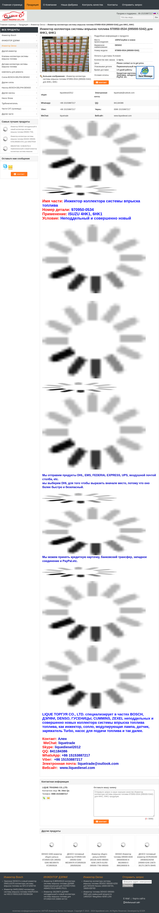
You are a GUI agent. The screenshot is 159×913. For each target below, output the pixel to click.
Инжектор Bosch (9, 35)
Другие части (7, 114)
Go (156, 17)
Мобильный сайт (131, 902)
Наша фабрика (69, 4)
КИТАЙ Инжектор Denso (52, 911)
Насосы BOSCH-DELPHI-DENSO (16, 88)
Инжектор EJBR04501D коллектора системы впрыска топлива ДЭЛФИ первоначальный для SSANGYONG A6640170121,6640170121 (59, 884)
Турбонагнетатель (10, 103)
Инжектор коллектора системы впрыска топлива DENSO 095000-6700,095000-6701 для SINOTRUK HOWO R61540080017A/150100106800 (23, 141)
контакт (103, 82)
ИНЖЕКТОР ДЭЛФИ (11, 40)
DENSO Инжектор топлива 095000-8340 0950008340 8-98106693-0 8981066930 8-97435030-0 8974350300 (123, 862)
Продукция (33, 4)
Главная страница (12, 4)
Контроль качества (92, 4)
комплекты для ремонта (12, 72)
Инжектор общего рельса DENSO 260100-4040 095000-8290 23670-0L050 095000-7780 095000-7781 (99, 861)
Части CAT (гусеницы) (11, 109)
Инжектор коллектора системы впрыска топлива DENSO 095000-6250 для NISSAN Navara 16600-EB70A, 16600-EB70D (100, 884)
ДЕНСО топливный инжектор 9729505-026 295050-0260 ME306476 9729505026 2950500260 (75, 860)
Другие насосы (8, 93)
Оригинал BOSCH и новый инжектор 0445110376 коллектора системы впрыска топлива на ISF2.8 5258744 (20, 883)
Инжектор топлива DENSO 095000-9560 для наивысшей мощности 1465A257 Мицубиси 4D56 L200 (99, 894)
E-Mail (126, 898)
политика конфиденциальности (26, 911)
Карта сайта (139, 898)
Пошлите (127, 885)
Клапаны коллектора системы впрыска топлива (15, 57)
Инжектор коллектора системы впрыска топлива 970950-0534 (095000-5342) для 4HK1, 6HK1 (67, 79)
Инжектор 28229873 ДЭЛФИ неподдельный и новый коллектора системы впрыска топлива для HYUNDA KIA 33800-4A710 (59, 895)
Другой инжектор (9, 51)
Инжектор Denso (38, 25)
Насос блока (7, 98)
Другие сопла (8, 82)
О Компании (50, 4)
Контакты (112, 4)
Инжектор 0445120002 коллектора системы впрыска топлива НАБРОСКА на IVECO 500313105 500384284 (21, 891)
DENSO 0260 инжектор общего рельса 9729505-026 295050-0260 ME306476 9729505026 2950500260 (51, 861)
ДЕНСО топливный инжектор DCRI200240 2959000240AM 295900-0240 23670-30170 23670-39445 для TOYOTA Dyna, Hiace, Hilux (147, 862)
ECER (142, 911)
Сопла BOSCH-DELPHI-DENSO (16, 77)
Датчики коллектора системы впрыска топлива (15, 65)
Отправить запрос (132, 4)
